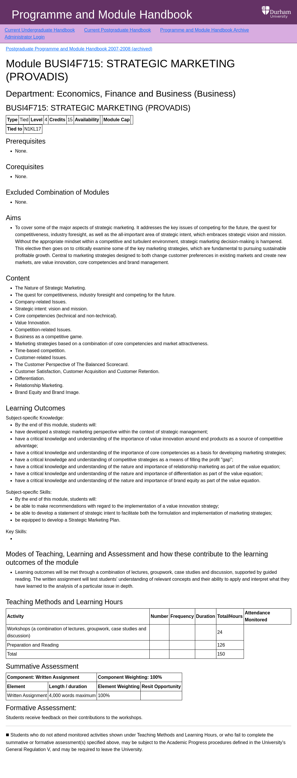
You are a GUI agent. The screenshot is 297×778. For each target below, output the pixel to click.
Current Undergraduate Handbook (40, 30)
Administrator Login (25, 37)
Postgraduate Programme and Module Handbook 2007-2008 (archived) (79, 48)
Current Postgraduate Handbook (117, 30)
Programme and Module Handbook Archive (204, 30)
